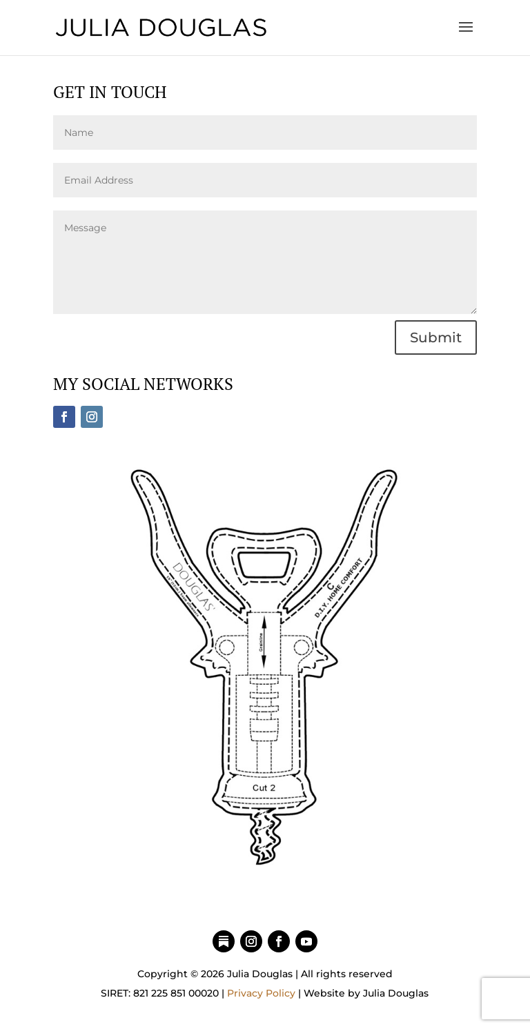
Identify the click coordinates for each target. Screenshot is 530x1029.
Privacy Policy (261, 993)
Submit (436, 337)
